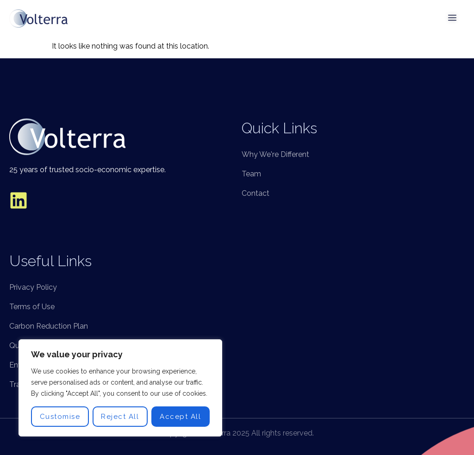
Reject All (120, 416)
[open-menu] (453, 18)
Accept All (180, 416)
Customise (60, 416)
